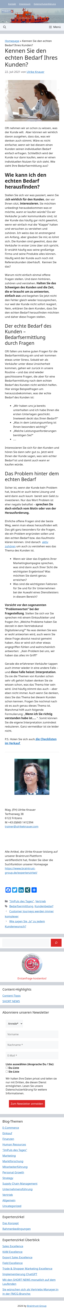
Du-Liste (12, 1068)
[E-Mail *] (32, 1055)
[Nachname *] (32, 1044)
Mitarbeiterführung (15, 1167)
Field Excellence (12, 1263)
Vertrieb (40, 901)
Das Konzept (10, 1223)
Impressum (25, 3)
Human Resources (14, 1144)
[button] (4, 27)
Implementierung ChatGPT (19, 1274)
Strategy (7, 1178)
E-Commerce (10, 1127)
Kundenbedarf (44, 906)
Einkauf (7, 1133)
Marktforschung (12, 1161)
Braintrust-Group (36, 1305)
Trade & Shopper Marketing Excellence (27, 1268)
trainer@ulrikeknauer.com (21, 826)
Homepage (12, 41)
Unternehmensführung (17, 1189)
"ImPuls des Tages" (21, 901)
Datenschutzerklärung (45, 3)
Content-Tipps (11, 995)
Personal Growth (13, 1172)
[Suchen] (56, 943)
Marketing (9, 1155)
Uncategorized (11, 1206)
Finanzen (8, 1139)
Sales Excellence (12, 1246)
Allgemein (8, 1200)
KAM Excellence (12, 1252)
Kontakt (12, 3)
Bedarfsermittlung (21, 906)
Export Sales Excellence (17, 1257)
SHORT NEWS (11, 1001)
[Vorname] (32, 1034)
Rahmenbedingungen (16, 1229)
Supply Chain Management (20, 1183)
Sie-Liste (12, 1071)
